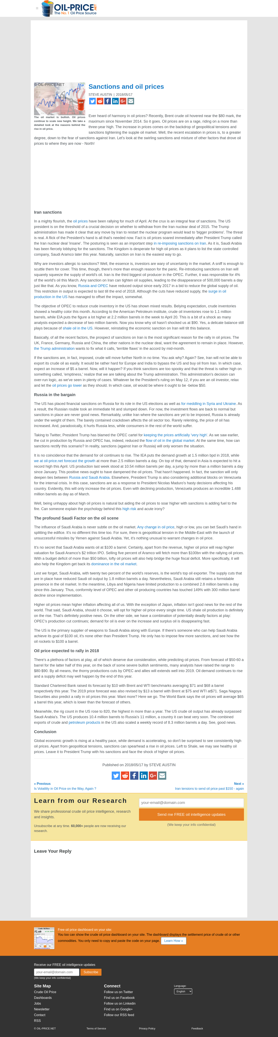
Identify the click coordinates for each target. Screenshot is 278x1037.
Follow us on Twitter (118, 992)
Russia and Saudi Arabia (89, 477)
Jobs (37, 1003)
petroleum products (84, 722)
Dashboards (43, 997)
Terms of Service (96, 1028)
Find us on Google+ (118, 1009)
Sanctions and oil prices (126, 86)
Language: (180, 985)
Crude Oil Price (45, 992)
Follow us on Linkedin (120, 1003)
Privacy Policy (147, 1028)
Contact (39, 1015)
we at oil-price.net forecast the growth (64, 461)
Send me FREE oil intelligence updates (191, 814)
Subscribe (91, 972)
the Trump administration (54, 348)
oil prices (80, 221)
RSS (37, 1020)
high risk (129, 509)
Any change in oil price (155, 527)
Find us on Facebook (119, 997)
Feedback (197, 1028)
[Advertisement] (134, 53)
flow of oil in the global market (170, 441)
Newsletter (42, 1009)
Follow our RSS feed (119, 1015)
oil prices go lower (67, 385)
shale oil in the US (77, 328)
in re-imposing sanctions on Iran (180, 243)
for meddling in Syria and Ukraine (208, 404)
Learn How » (173, 940)
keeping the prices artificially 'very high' (175, 435)
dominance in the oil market (113, 564)
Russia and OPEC (93, 286)
